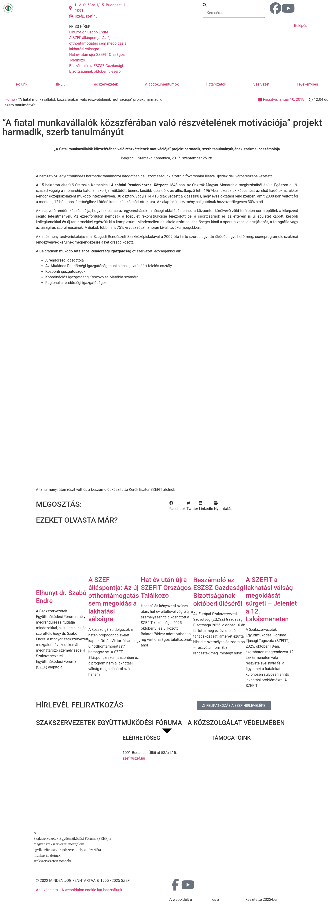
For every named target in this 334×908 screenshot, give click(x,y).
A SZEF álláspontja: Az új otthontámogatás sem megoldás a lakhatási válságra (113, 599)
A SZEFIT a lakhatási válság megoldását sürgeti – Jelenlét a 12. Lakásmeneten (271, 599)
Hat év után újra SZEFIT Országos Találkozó (166, 587)
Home (10, 99)
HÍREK (59, 84)
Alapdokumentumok (162, 84)
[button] (234, 5)
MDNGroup (202, 899)
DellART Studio (232, 899)
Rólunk (21, 84)
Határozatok (216, 84)
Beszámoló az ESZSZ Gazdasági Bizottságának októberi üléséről (219, 591)
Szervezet (261, 84)
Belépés (300, 25)
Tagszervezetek (105, 84)
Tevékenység (307, 84)
